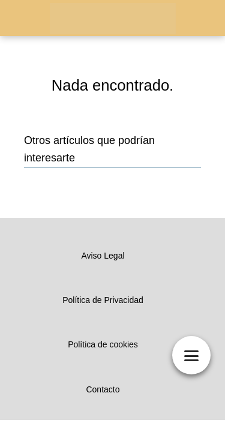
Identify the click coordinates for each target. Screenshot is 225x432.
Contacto (102, 389)
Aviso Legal (102, 255)
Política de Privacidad (102, 300)
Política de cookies (103, 344)
